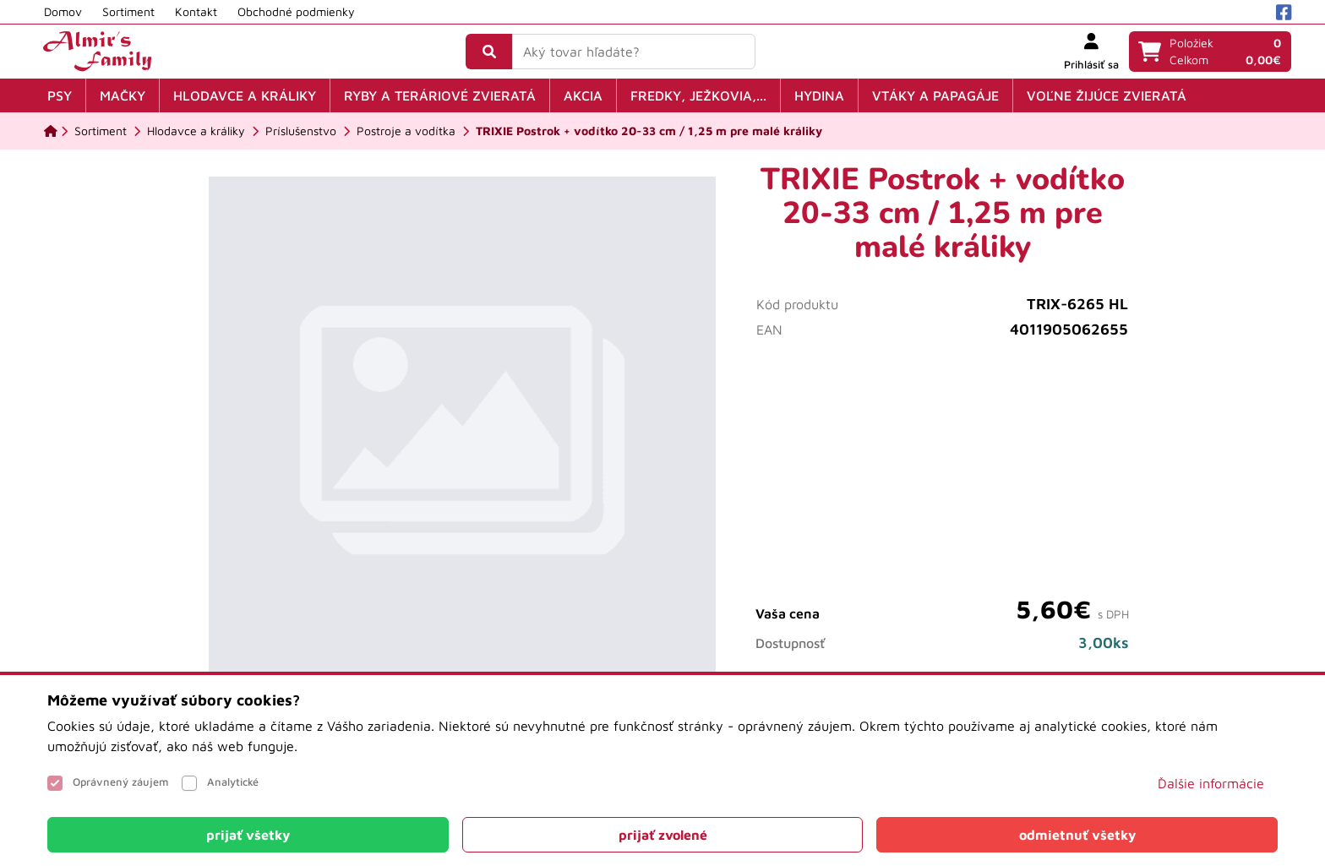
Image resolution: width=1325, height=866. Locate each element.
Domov (63, 11)
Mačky (122, 95)
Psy (59, 95)
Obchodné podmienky (296, 11)
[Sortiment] (100, 131)
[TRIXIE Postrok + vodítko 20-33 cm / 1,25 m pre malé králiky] (649, 131)
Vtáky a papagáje (935, 95)
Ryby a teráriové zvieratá (440, 95)
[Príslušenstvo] (301, 131)
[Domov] (51, 131)
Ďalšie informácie (1211, 783)
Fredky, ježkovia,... (698, 95)
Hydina (819, 95)
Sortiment (128, 11)
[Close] (248, 834)
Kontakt (196, 11)
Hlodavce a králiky (244, 95)
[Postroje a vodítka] (406, 131)
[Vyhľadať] (489, 51)
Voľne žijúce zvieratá (1106, 95)
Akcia (583, 95)
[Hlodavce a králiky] (196, 131)
